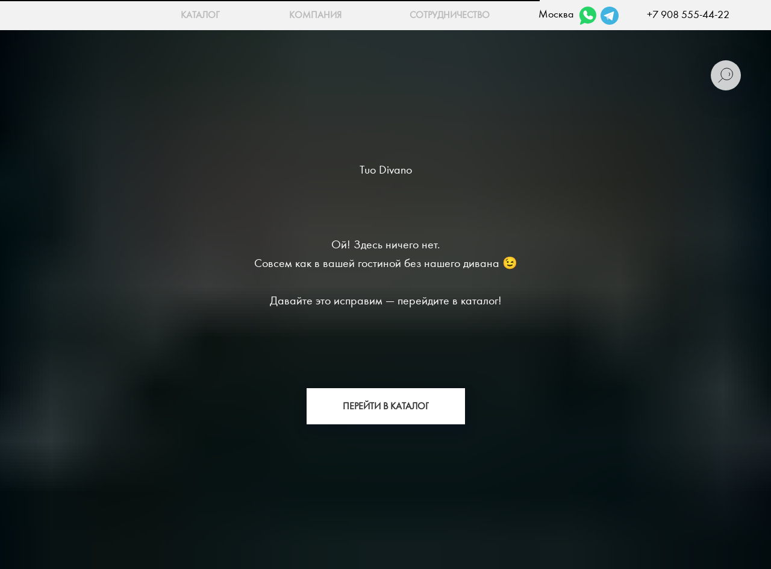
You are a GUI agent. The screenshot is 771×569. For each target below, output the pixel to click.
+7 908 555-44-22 (688, 14)
